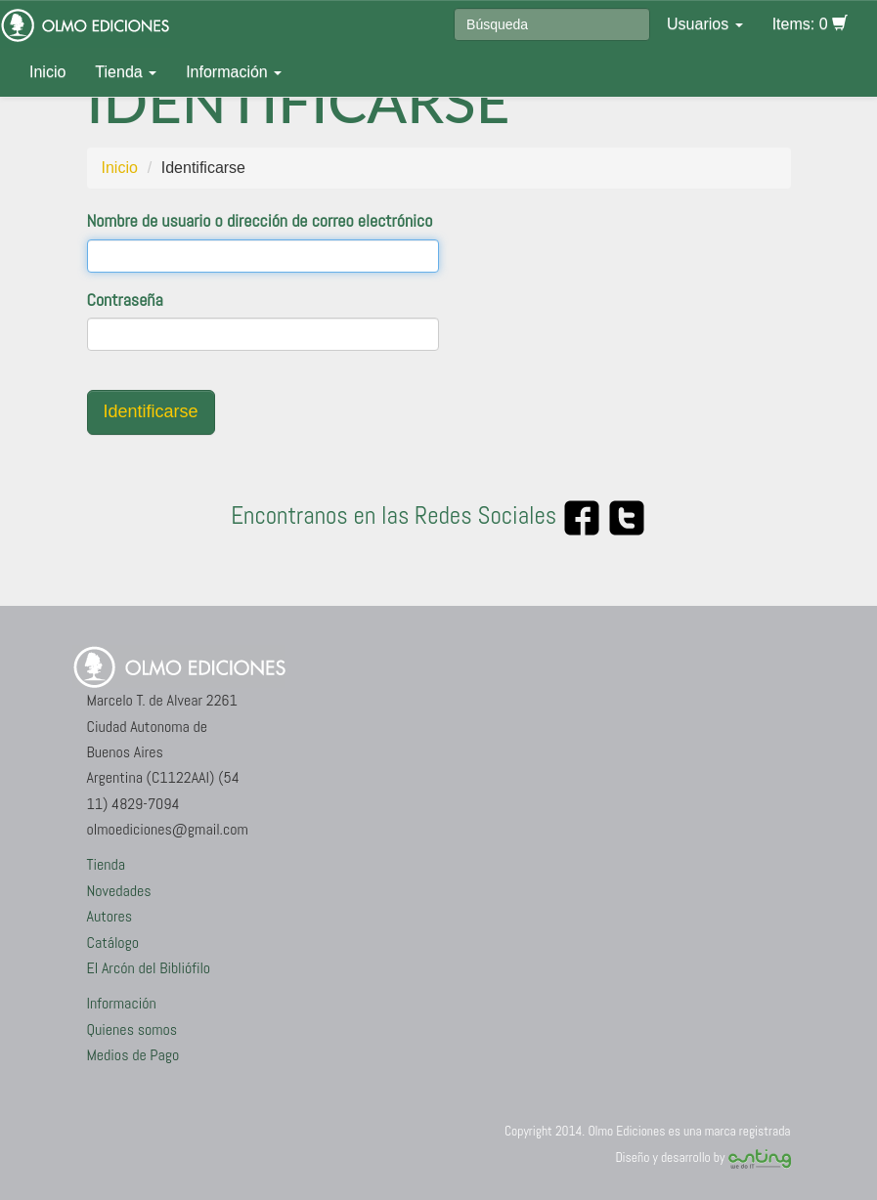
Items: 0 (810, 24)
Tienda (125, 72)
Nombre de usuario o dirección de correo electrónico (260, 220)
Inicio (47, 72)
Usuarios (705, 24)
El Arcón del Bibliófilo (149, 968)
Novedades (119, 890)
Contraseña (125, 299)
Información (234, 72)
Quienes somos (132, 1029)
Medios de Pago (133, 1055)
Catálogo (113, 942)
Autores (110, 916)
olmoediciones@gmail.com (167, 829)
